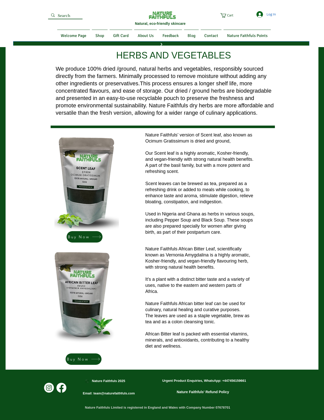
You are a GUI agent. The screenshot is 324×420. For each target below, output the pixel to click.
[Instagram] (49, 388)
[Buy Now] (85, 237)
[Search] (65, 16)
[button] (235, 15)
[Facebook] (61, 388)
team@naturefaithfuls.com (114, 393)
